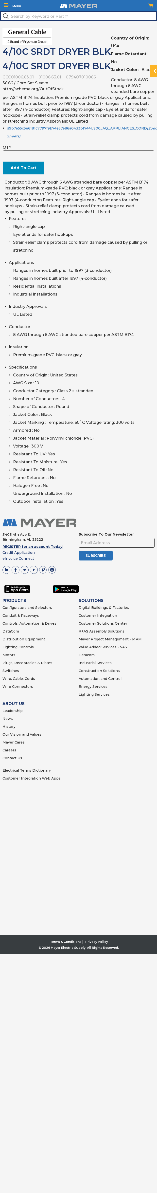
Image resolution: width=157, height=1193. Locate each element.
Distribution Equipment (23, 639)
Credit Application (18, 552)
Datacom (87, 655)
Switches (10, 671)
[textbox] (78, 16)
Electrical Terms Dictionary (26, 770)
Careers (9, 750)
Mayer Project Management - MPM (110, 639)
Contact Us (12, 758)
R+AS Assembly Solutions (101, 631)
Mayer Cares (13, 742)
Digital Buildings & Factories (104, 607)
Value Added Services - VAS (103, 647)
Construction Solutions (99, 671)
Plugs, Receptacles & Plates (27, 663)
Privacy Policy (96, 942)
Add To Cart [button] (23, 168)
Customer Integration (98, 615)
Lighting (9, 647)
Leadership (12, 710)
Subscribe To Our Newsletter (106, 534)
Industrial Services (95, 663)
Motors (8, 655)
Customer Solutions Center (103, 623)
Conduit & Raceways (20, 615)
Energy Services (93, 686)
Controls (25, 647)
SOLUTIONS (91, 600)
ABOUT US (13, 703)
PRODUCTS (14, 600)
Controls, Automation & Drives (29, 623)
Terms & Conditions (65, 942)
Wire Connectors (17, 686)
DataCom (10, 631)
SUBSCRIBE (96, 555)
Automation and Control (100, 678)
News (7, 718)
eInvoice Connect (18, 558)
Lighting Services (94, 694)
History (9, 726)
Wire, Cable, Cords (18, 678)
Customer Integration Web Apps (31, 778)
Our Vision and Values (21, 734)
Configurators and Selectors (27, 607)
